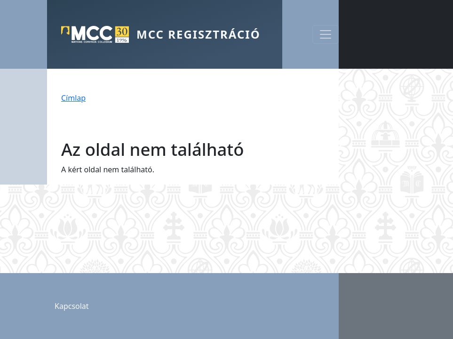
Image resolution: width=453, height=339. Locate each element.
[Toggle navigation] (325, 34)
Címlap (73, 98)
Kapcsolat (72, 306)
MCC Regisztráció (198, 34)
